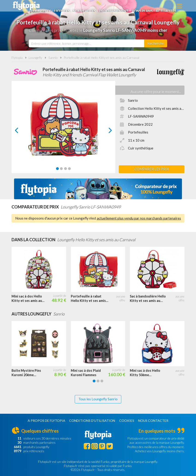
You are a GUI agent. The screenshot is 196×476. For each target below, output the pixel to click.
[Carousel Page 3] (65, 168)
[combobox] (86, 43)
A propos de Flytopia (46, 420)
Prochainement (131, 6)
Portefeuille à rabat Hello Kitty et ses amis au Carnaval (101, 58)
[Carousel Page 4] (69, 168)
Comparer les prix (151, 169)
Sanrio (53, 58)
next (105, 131)
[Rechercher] (155, 43)
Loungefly (56, 6)
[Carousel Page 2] (61, 168)
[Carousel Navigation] (63, 130)
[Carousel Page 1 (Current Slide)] (57, 168)
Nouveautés (101, 6)
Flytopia (26, 5)
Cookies (126, 420)
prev (22, 131)
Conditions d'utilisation (92, 420)
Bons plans (160, 6)
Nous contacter (153, 420)
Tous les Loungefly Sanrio (98, 399)
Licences (77, 6)
